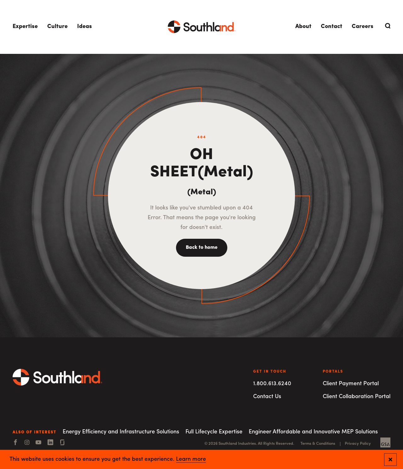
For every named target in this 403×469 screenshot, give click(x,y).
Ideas (84, 27)
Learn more (191, 459)
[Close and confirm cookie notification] (390, 459)
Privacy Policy (358, 444)
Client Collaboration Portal (356, 397)
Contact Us (267, 397)
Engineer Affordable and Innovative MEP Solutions (313, 432)
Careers (362, 27)
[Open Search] (386, 26)
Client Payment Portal (351, 384)
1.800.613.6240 (272, 384)
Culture (57, 27)
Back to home (202, 247)
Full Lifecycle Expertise (213, 432)
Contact (331, 27)
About (303, 27)
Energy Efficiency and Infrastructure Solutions (121, 432)
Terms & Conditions (317, 444)
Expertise (25, 27)
